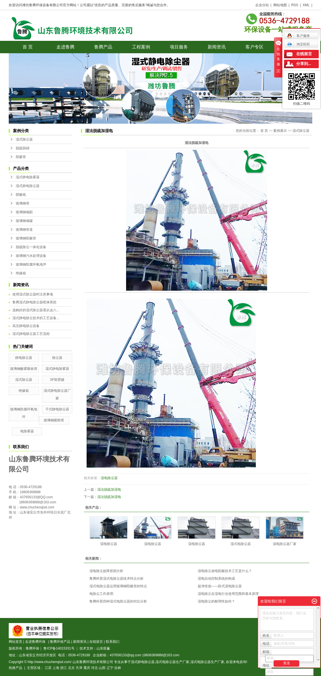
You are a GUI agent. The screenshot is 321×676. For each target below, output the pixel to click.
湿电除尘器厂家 (284, 544)
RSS (294, 5)
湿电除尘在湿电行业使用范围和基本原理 (228, 594)
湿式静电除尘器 (27, 186)
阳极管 (21, 157)
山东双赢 (103, 648)
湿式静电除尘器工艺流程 (31, 334)
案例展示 (280, 131)
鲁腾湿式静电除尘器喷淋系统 (34, 302)
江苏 (48, 668)
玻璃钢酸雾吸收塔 (23, 369)
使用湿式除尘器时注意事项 (32, 294)
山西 (102, 668)
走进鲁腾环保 (36, 642)
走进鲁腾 (65, 47)
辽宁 (110, 668)
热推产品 (15, 668)
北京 (71, 668)
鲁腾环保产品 (60, 642)
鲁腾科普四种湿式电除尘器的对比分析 (118, 601)
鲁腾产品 (103, 47)
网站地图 (280, 5)
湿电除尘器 (109, 478)
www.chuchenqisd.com (37, 507)
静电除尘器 (23, 358)
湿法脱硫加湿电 (109, 490)
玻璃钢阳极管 (26, 238)
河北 (94, 668)
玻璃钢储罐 (24, 221)
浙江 (63, 668)
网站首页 (15, 642)
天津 (79, 668)
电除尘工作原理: (101, 594)
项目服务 (179, 47)
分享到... (303, 64)
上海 (55, 668)
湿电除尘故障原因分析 (106, 571)
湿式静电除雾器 (27, 177)
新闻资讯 (217, 47)
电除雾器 (27, 431)
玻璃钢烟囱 (24, 212)
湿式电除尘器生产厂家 (172, 662)
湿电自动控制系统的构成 (216, 579)
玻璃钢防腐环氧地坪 (31, 264)
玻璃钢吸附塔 (54, 420)
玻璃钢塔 (22, 203)
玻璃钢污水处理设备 (31, 256)
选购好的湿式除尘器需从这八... (35, 310)
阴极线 (21, 195)
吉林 (117, 668)
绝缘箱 (21, 273)
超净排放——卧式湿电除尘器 (220, 586)
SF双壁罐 (57, 380)
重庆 (86, 668)
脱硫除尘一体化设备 (31, 247)
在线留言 (96, 642)
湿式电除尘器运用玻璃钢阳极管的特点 (118, 586)
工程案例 (141, 47)
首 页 (28, 47)
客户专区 (254, 47)
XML (306, 5)
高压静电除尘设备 (25, 326)
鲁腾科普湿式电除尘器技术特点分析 (116, 579)
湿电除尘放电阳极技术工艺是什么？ (225, 571)
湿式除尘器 (24, 139)
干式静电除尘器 (57, 409)
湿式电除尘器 (240, 544)
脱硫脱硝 (22, 148)
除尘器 (57, 358)
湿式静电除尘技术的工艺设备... (35, 318)
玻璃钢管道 (24, 230)
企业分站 (262, 5)
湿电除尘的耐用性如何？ (216, 601)
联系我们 (112, 642)
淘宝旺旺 (298, 44)
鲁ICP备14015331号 (58, 648)
